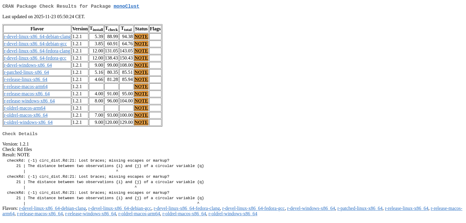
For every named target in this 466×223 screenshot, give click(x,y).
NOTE (141, 37)
